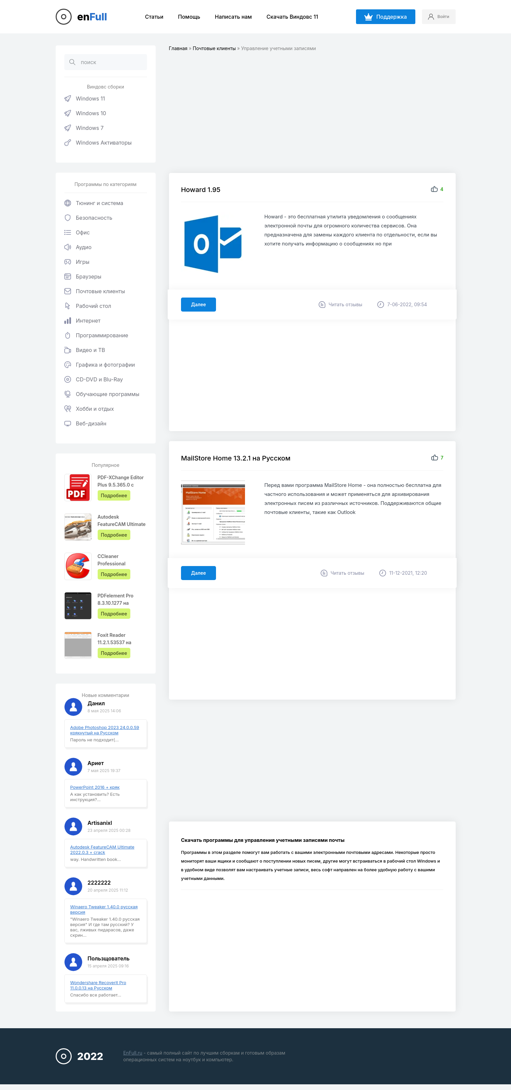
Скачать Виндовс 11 (288, 16)
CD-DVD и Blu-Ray (93, 379)
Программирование (96, 335)
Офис (77, 232)
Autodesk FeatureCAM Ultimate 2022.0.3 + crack (102, 849)
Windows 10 (85, 113)
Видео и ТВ (84, 350)
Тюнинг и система (93, 203)
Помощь (185, 16)
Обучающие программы (102, 394)
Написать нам (229, 16)
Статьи (150, 16)
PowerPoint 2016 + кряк (95, 787)
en (92, 17)
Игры (77, 261)
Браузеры (83, 276)
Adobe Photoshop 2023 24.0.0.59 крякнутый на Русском (104, 730)
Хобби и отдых (89, 408)
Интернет (82, 320)
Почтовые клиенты (94, 291)
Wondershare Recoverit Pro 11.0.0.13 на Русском (98, 985)
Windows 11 (84, 98)
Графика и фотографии (99, 364)
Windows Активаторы (98, 142)
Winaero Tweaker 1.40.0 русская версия (104, 909)
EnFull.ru (132, 1053)
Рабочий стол (87, 306)
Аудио (78, 247)
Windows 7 (84, 128)
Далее (199, 305)
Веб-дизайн (85, 423)
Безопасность (88, 217)
